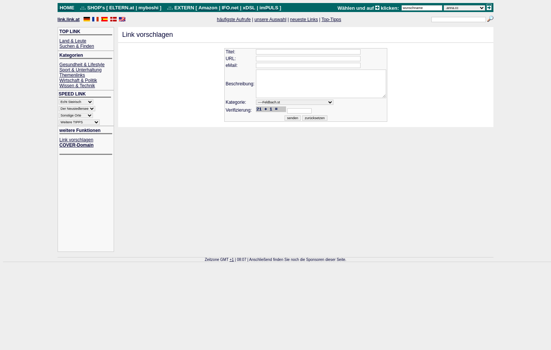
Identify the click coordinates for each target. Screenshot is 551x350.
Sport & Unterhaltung (80, 70)
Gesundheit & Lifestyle (82, 64)
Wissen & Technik (77, 85)
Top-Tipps (331, 19)
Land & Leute (72, 41)
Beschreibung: (233, 86)
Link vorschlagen (76, 139)
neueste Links (304, 19)
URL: (224, 58)
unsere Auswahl (270, 19)
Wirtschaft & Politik (78, 80)
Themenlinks (72, 75)
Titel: (224, 52)
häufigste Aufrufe (234, 19)
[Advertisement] (89, 204)
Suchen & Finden (76, 46)
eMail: (225, 65)
